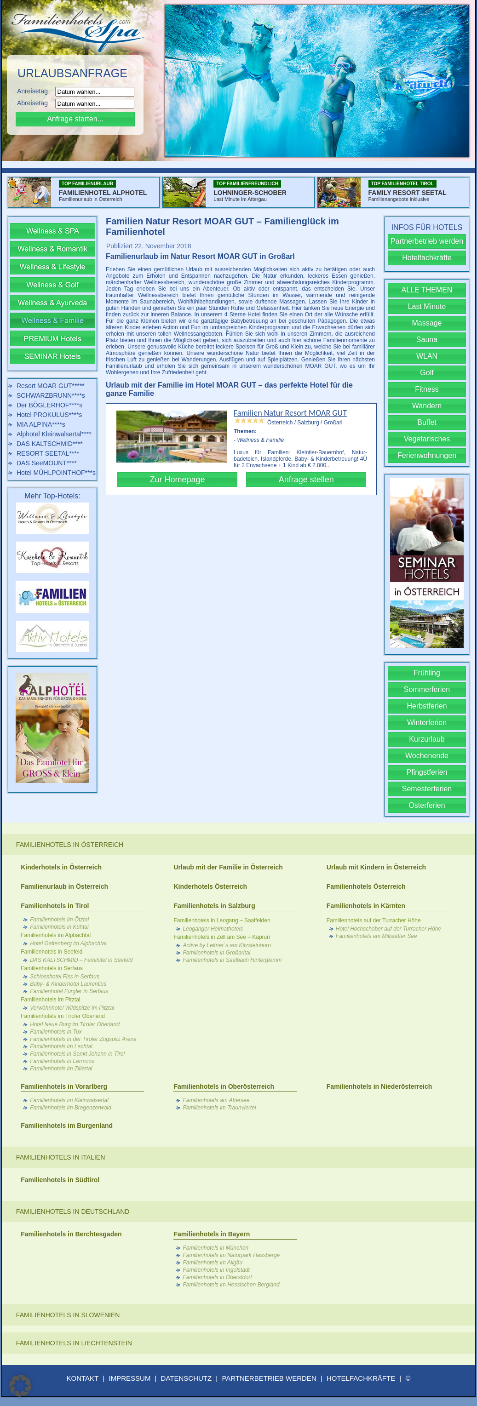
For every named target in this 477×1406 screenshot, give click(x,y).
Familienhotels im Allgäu (212, 1262)
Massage (427, 323)
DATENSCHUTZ (186, 1378)
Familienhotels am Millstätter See (376, 936)
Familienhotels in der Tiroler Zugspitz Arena (83, 1039)
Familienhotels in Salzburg (214, 905)
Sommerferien (427, 689)
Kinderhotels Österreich (210, 886)
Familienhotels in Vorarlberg (64, 1086)
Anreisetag (35, 91)
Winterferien (427, 722)
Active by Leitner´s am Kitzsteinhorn (226, 945)
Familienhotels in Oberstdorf (217, 1277)
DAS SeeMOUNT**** (47, 463)
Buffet (427, 422)
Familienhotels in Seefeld (51, 952)
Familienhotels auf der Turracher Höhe (374, 920)
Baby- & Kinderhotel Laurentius (68, 984)
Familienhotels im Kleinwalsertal (69, 1100)
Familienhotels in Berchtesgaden (71, 1234)
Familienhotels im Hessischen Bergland (231, 1284)
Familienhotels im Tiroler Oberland (63, 1016)
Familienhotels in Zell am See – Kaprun (221, 937)
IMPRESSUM (130, 1378)
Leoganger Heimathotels (213, 929)
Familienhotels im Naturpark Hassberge (231, 1255)
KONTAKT (83, 1378)
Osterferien (426, 805)
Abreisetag (35, 103)
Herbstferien (427, 706)
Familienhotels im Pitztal (50, 999)
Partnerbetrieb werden (427, 241)
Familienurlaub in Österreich (64, 886)
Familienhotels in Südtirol (60, 1179)
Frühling (427, 673)
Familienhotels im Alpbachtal (56, 935)
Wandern (427, 406)
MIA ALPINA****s (41, 424)
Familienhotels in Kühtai (59, 927)
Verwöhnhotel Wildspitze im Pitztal (72, 1008)
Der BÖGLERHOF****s (49, 405)
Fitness (427, 389)
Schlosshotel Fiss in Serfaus (64, 976)
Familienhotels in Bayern (211, 1234)
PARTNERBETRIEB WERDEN (269, 1378)
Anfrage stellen (306, 479)
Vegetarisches (427, 439)
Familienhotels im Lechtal (61, 1046)
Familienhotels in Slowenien (68, 1315)
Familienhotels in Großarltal (216, 952)
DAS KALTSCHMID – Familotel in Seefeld (81, 960)
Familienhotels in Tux (56, 1032)
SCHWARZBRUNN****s (51, 395)
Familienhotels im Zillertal (61, 1068)
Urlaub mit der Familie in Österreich (227, 867)
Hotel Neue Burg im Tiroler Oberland (75, 1024)
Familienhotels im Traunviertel (219, 1107)
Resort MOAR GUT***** (51, 385)
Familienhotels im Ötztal (59, 919)
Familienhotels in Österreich (69, 844)
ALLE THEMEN (427, 290)
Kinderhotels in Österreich (61, 867)
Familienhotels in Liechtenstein (74, 1343)
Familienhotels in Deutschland (73, 1211)
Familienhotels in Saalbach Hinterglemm (232, 960)
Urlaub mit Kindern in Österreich (376, 867)
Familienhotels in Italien (60, 1157)
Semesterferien (427, 789)
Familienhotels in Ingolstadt (216, 1270)
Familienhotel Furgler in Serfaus (69, 991)
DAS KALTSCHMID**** (50, 443)
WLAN (426, 356)
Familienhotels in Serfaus (52, 968)
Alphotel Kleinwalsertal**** (54, 434)
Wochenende (426, 756)
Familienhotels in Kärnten (366, 905)
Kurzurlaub (426, 739)
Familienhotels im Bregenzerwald (70, 1107)
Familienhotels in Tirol (55, 905)
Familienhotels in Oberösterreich (223, 1086)
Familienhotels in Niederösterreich (379, 1086)
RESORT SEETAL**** (48, 453)
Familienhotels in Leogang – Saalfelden (221, 920)
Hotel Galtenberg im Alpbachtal (68, 943)
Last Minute (427, 306)
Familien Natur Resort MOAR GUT (290, 413)
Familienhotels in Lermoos (62, 1061)
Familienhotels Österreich (366, 886)
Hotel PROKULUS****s (49, 414)
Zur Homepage (177, 479)
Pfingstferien (427, 772)
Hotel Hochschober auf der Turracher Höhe (388, 929)
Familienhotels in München (215, 1248)
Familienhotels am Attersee (216, 1100)
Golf (426, 373)
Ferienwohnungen (426, 455)
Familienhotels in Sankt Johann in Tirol (77, 1054)
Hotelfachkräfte (427, 258)
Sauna (426, 339)
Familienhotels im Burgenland (67, 1125)
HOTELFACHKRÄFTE (361, 1378)
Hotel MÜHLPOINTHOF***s (56, 472)
